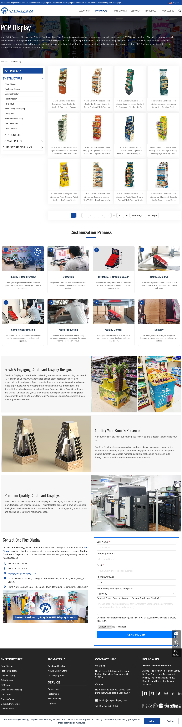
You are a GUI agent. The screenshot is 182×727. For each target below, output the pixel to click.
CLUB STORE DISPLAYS (17, 147)
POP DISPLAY (101, 11)
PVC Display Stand (56, 675)
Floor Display (10, 84)
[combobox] (100, 582)
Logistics (52, 703)
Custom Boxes (11, 128)
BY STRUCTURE (12, 78)
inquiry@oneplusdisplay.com (22, 573)
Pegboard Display (12, 89)
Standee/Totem (11, 123)
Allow (151, 721)
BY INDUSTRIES (12, 135)
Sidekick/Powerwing (14, 118)
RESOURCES (150, 11)
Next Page (137, 215)
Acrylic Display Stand (57, 670)
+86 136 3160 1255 (17, 568)
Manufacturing (55, 698)
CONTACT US (168, 11)
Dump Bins (9, 114)
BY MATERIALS (12, 141)
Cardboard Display (56, 666)
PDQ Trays (9, 104)
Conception (53, 689)
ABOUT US (84, 11)
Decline (170, 721)
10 (126, 215)
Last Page (152, 215)
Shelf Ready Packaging (15, 109)
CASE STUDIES (120, 11)
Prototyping (53, 694)
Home (4, 61)
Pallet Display (11, 99)
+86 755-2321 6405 (17, 563)
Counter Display (12, 94)
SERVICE (135, 11)
